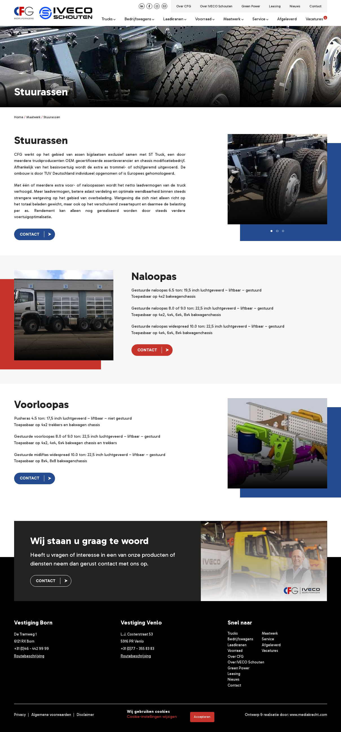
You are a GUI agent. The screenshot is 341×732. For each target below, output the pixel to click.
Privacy (20, 715)
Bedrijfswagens (137, 19)
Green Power (250, 6)
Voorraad (203, 19)
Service (258, 19)
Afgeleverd (287, 19)
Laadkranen (173, 19)
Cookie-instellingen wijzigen (152, 716)
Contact (315, 6)
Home (18, 117)
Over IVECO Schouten (216, 6)
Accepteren (202, 717)
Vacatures (316, 19)
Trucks (107, 19)
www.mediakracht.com (308, 715)
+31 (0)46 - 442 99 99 (31, 648)
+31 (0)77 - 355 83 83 (137, 648)
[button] (271, 231)
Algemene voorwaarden (51, 715)
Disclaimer (85, 715)
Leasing (275, 6)
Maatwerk (231, 19)
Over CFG (183, 6)
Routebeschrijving (29, 656)
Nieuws (295, 6)
